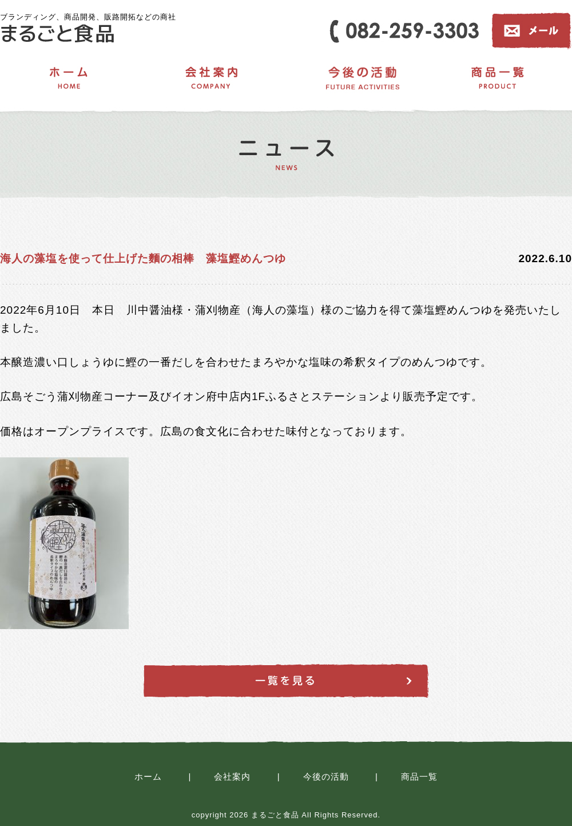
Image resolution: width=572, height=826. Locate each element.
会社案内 (232, 776)
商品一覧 (419, 776)
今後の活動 (326, 776)
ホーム (148, 776)
